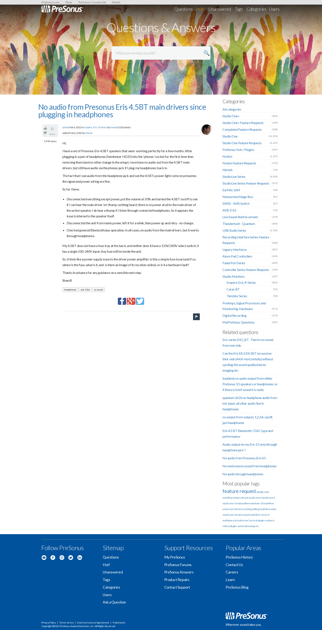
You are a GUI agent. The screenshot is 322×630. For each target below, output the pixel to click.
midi (238, 503)
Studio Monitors (233, 276)
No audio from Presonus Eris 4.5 (244, 458)
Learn (230, 579)
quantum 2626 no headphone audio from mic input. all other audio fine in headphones (249, 403)
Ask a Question (114, 602)
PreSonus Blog (237, 587)
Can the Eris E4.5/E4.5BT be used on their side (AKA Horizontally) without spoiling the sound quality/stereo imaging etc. (247, 361)
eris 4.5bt (85, 289)
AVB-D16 (229, 210)
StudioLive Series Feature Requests (245, 183)
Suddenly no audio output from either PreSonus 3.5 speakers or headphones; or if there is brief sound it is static (249, 384)
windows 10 (256, 503)
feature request (239, 491)
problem (245, 503)
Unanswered (219, 9)
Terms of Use (66, 622)
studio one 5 (228, 503)
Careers (232, 572)
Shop (69, 2)
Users (274, 9)
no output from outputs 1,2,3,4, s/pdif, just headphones (247, 420)
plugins (233, 526)
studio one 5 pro (245, 520)
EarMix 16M (231, 190)
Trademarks (118, 622)
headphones (70, 289)
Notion (227, 156)
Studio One (230, 136)
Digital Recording (234, 315)
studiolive (264, 509)
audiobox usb (229, 520)
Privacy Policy (48, 622)
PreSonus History (239, 557)
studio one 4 (255, 497)
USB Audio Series (234, 230)
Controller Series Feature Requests (245, 270)
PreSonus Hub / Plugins (238, 150)
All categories (231, 109)
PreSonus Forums (178, 564)
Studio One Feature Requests (242, 143)
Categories (256, 9)
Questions (183, 9)
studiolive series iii (259, 514)
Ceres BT (233, 289)
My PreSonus (174, 557)
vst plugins (259, 520)
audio (273, 509)
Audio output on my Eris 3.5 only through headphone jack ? (249, 447)
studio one (262, 492)
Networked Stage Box (237, 197)
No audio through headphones (242, 474)
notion (225, 526)
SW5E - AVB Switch (235, 203)
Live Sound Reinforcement (240, 217)
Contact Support (177, 587)
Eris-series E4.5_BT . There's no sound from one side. (247, 342)
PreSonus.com (50, 2)
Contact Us (234, 564)
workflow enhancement (235, 497)
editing (255, 509)
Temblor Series (237, 296)
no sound (98, 289)
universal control (231, 509)
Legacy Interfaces (234, 249)
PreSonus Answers (179, 572)
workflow (269, 503)
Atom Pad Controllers (237, 256)
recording (246, 509)
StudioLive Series (233, 176)
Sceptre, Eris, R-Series (95, 127)
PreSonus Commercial (92, 2)
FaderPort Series (233, 263)
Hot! (200, 9)
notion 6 (269, 520)
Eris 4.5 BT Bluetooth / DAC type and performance (247, 433)
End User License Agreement (93, 622)
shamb (114, 127)
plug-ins (254, 526)
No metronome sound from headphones (249, 466)
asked (65, 127)
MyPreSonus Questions (238, 322)
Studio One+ (231, 116)
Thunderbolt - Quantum (238, 224)
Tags (239, 9)
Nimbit (116, 2)
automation (244, 526)
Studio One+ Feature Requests (243, 123)
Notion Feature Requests (239, 163)
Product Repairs (176, 579)
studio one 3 (268, 497)
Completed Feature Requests (242, 129)
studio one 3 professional (235, 514)
